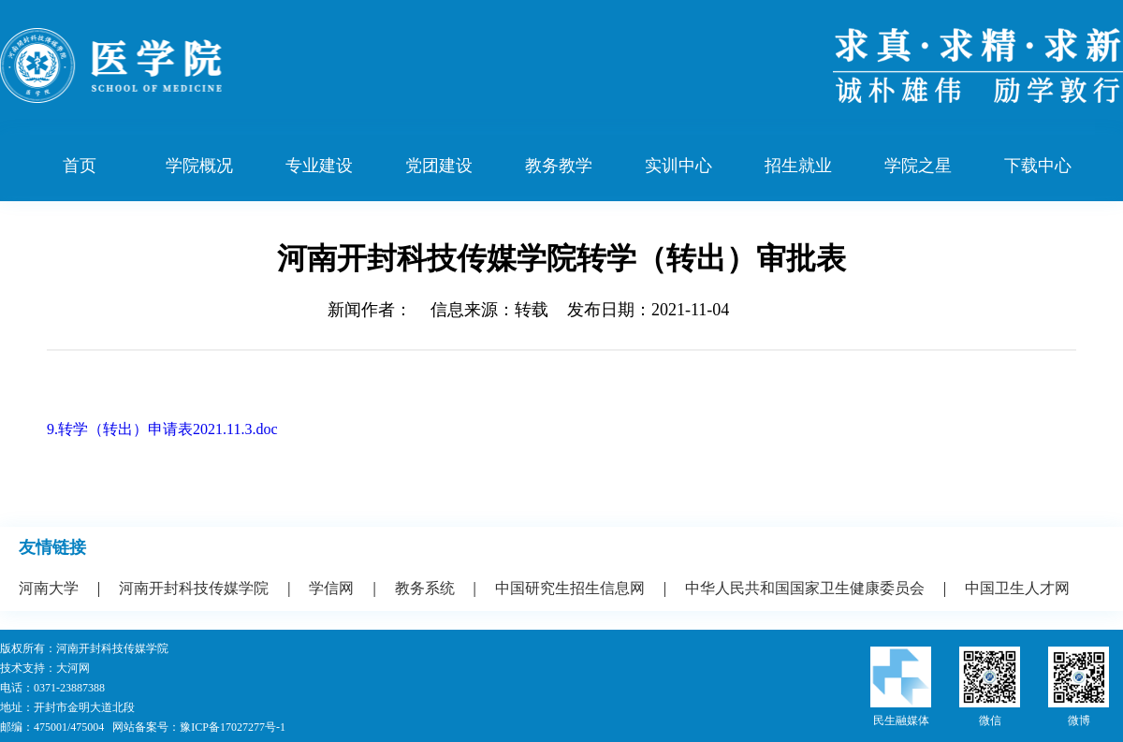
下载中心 (1038, 165)
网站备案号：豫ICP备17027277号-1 (198, 727)
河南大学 (49, 588)
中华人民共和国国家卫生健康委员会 (805, 588)
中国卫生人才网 (1017, 588)
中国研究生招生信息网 (570, 588)
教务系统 (425, 588)
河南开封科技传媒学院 (194, 588)
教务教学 (558, 165)
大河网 (73, 668)
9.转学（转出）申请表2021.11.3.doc (162, 429)
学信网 (331, 588)
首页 (79, 165)
